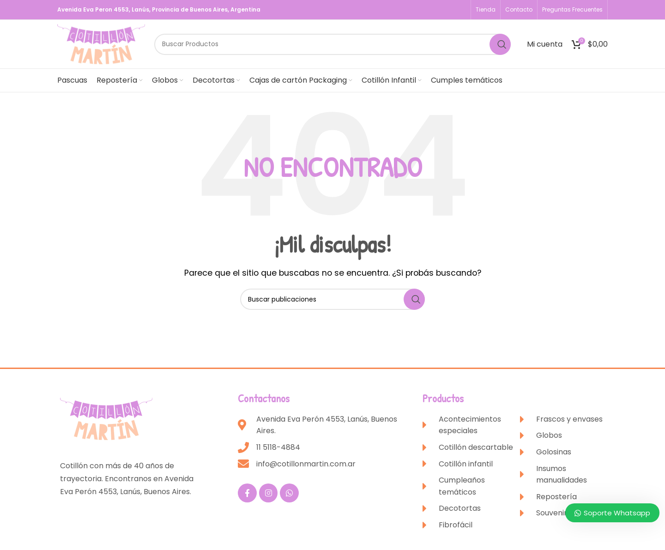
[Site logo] (101, 43)
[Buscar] (332, 44)
